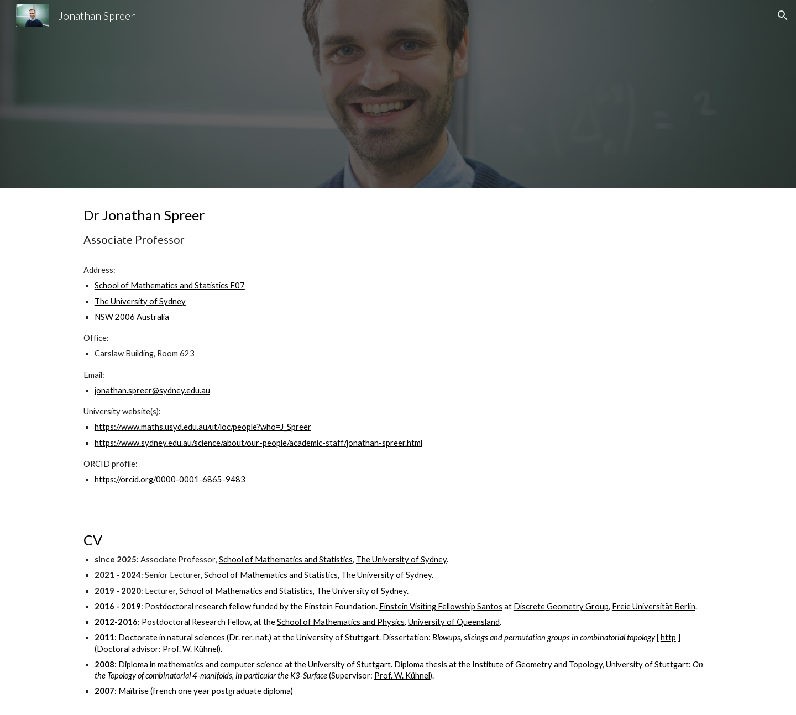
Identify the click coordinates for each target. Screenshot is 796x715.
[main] (398, 345)
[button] (782, 15)
